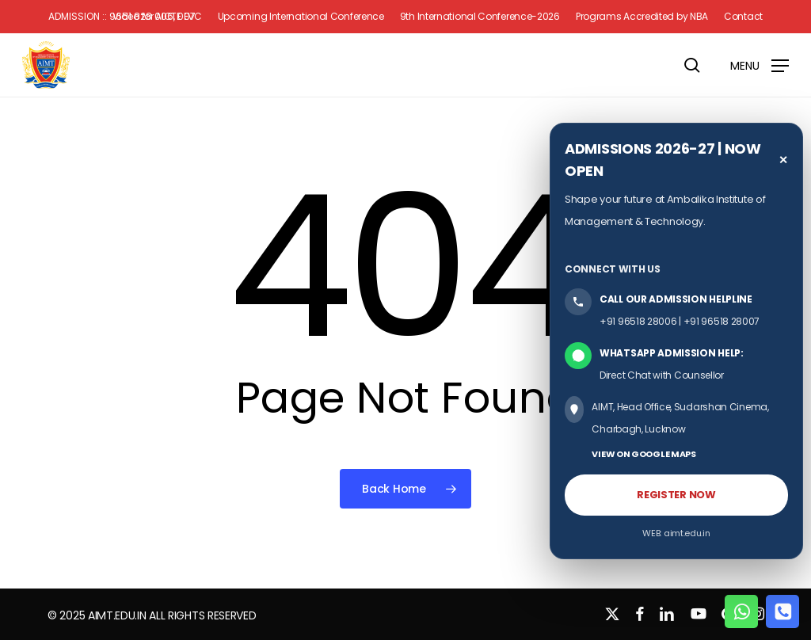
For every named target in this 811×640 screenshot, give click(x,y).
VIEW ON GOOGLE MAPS (643, 454)
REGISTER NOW (676, 494)
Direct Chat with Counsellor (662, 375)
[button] (759, 64)
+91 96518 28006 (638, 321)
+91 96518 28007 (721, 321)
